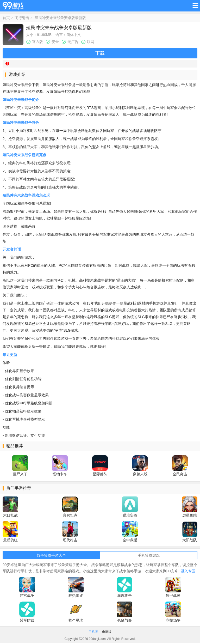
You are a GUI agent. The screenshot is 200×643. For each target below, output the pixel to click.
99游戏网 (13, 5)
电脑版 (106, 632)
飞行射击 (22, 18)
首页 (6, 18)
